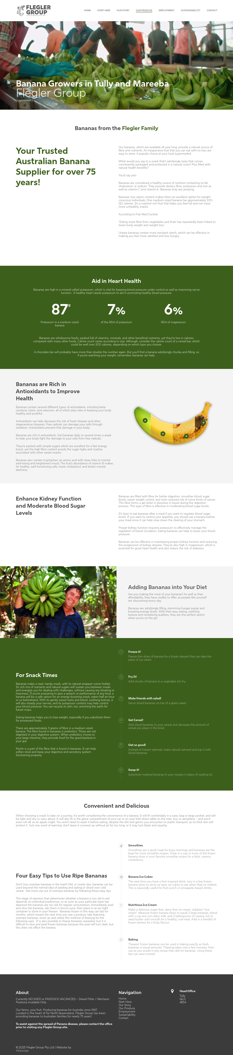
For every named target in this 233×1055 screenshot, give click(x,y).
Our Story (125, 1005)
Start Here (125, 1002)
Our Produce (127, 1008)
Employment (127, 1011)
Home (123, 998)
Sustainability (127, 1015)
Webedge (22, 1050)
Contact (123, 1018)
